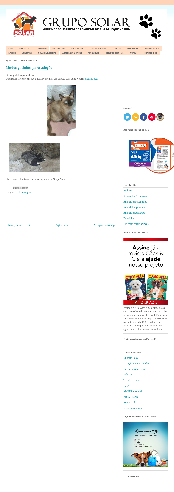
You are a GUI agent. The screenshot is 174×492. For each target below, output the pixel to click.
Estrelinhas (129, 218)
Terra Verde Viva (131, 380)
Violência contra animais (136, 223)
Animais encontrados (134, 212)
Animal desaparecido (134, 207)
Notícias (127, 190)
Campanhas (27, 53)
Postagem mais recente (19, 225)
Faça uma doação (98, 48)
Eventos (12, 53)
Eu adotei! (116, 48)
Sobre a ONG (25, 48)
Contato (133, 53)
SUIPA (126, 385)
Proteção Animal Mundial (136, 363)
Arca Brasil (129, 402)
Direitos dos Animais (134, 369)
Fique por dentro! (151, 48)
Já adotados (132, 48)
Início (10, 48)
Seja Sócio (42, 48)
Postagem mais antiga (104, 225)
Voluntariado (93, 53)
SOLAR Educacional (47, 53)
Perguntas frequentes (114, 53)
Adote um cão (58, 48)
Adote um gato (77, 48)
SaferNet (127, 374)
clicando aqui (91, 78)
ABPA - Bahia (130, 397)
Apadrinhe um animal (72, 53)
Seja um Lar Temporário (135, 196)
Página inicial (62, 225)
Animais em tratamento (135, 201)
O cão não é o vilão (133, 408)
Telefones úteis (150, 53)
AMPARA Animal (132, 391)
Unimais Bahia (131, 358)
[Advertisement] (145, 80)
